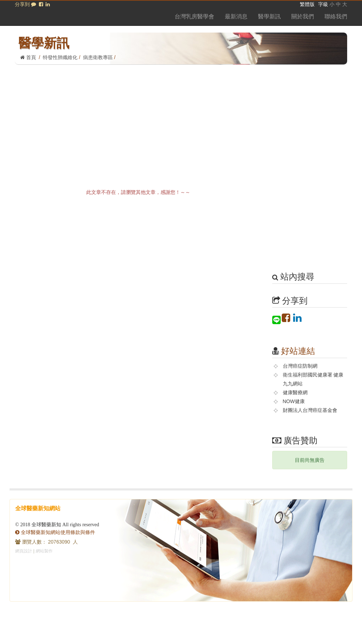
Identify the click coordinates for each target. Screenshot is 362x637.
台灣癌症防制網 (300, 366)
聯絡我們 (336, 16)
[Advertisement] (181, 117)
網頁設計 (23, 551)
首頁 (28, 57)
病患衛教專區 (98, 57)
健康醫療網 (295, 392)
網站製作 (44, 551)
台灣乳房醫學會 (194, 16)
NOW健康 (294, 401)
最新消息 (236, 16)
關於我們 (302, 16)
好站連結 (298, 351)
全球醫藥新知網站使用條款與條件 (55, 532)
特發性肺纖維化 (60, 57)
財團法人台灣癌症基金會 (310, 410)
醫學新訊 (269, 16)
